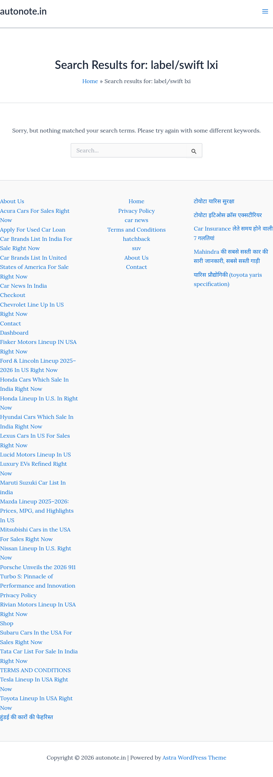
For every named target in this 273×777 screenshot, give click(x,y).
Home (136, 201)
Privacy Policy (18, 595)
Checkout (12, 294)
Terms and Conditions (136, 229)
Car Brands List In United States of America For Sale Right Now (34, 267)
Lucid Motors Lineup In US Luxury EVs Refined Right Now (35, 464)
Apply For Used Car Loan (32, 229)
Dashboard (14, 332)
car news (136, 219)
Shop (7, 623)
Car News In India (23, 285)
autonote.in (23, 11)
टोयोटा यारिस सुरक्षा (214, 201)
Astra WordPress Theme (194, 757)
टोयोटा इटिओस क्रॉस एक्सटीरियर (228, 214)
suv (136, 248)
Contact (10, 323)
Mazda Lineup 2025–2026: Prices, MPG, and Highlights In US (37, 511)
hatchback (136, 238)
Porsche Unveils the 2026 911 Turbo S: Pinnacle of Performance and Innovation (38, 576)
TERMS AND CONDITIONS (35, 670)
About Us (12, 201)
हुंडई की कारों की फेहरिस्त (26, 717)
